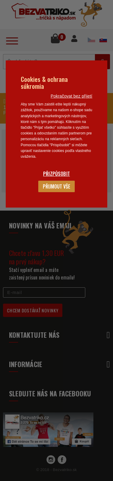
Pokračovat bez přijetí (71, 96)
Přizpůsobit (56, 173)
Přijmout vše (56, 186)
